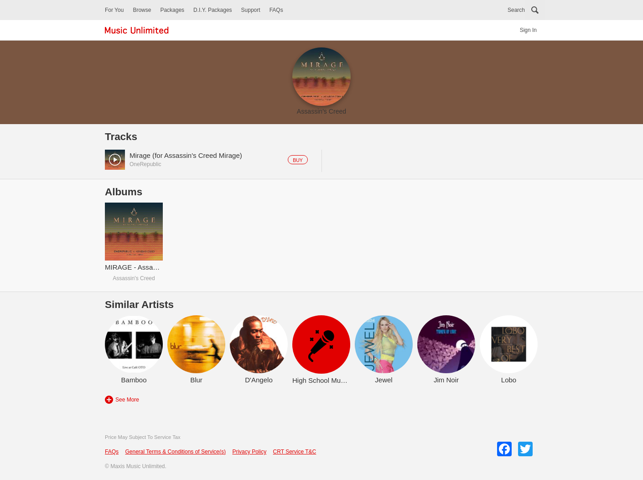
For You (114, 10)
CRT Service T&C (294, 452)
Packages (172, 10)
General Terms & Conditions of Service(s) (175, 452)
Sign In (528, 30)
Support (250, 10)
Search (516, 10)
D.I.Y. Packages (212, 10)
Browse (142, 10)
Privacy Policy (249, 452)
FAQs (276, 10)
